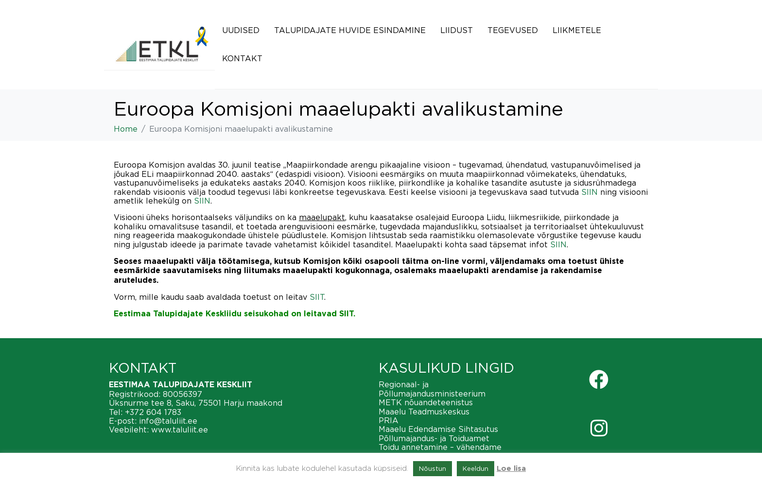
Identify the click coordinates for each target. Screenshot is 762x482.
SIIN (589, 192)
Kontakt (242, 58)
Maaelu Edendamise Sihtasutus (438, 429)
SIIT (317, 297)
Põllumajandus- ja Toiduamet (434, 438)
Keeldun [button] (475, 468)
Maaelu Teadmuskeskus (424, 411)
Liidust (456, 30)
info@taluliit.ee (168, 420)
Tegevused (512, 30)
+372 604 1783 (153, 412)
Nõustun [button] (432, 468)
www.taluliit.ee (179, 429)
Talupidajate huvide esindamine (350, 30)
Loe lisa (511, 468)
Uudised (241, 30)
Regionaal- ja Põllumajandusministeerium (432, 388)
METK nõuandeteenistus (426, 402)
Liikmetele (577, 30)
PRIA (388, 420)
